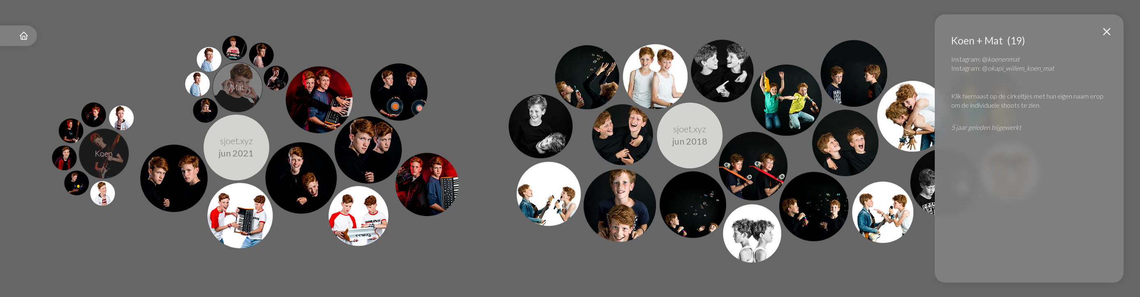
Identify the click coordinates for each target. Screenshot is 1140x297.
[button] (1106, 31)
